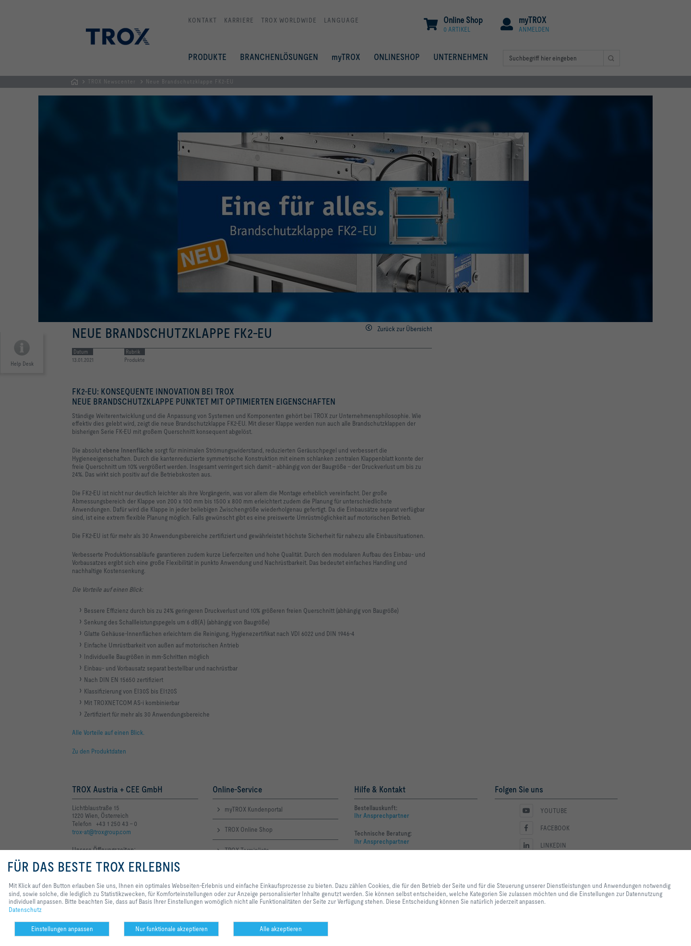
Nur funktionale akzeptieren (171, 929)
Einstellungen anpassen (62, 929)
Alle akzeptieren (281, 929)
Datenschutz (25, 909)
